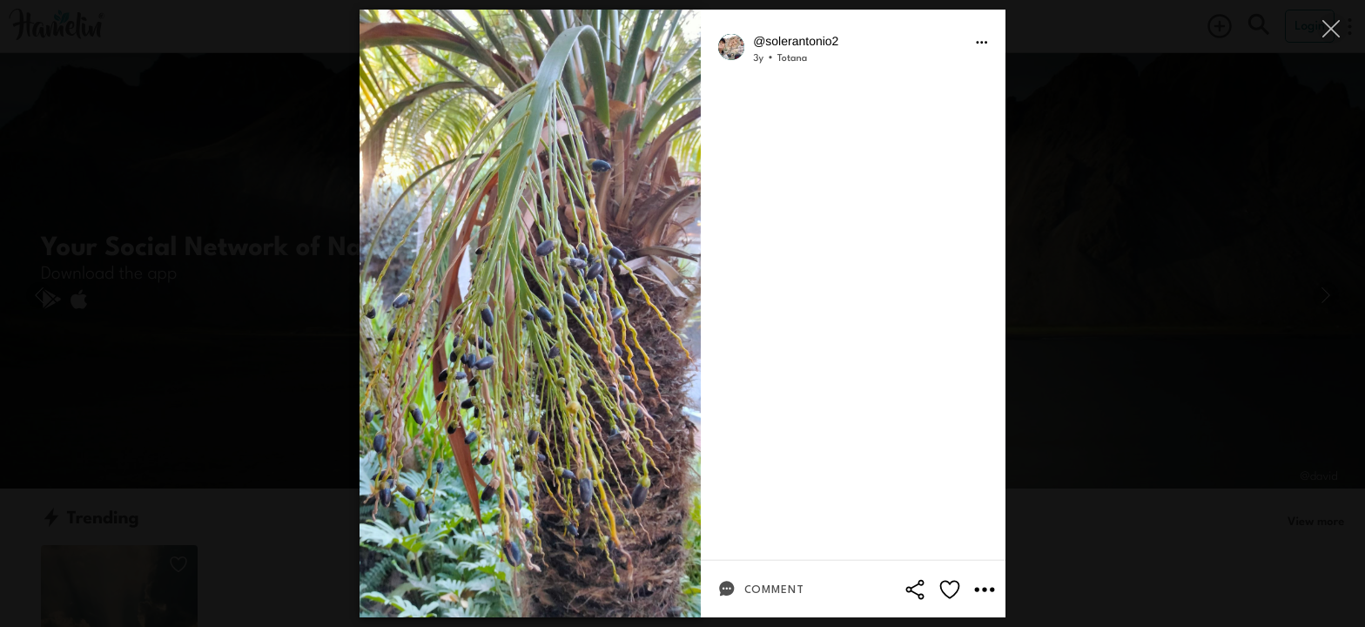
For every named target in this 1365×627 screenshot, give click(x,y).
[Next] (1326, 295)
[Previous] (39, 295)
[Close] (1332, 28)
